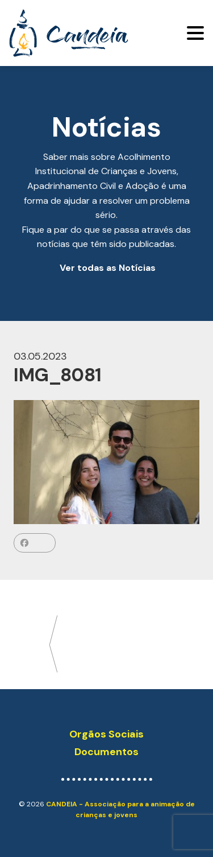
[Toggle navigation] (195, 33)
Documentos (106, 752)
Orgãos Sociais (106, 734)
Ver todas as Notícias (108, 268)
